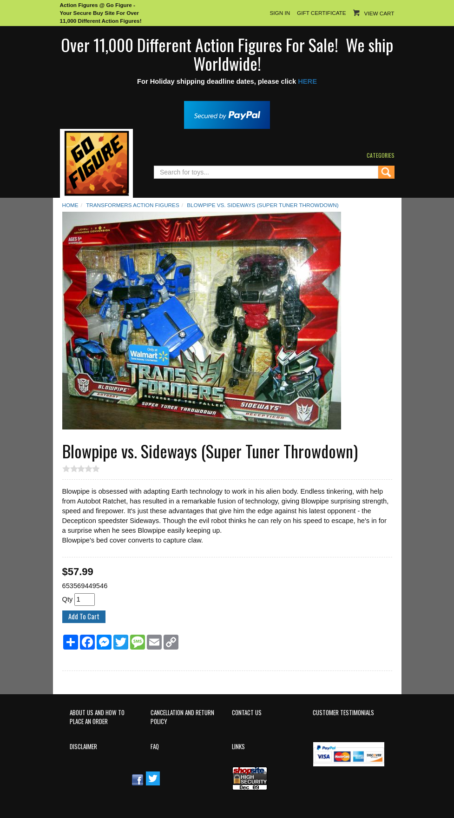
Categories (381, 155)
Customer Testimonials (343, 712)
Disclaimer (83, 746)
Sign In (280, 13)
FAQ (155, 746)
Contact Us (247, 712)
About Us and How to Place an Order (97, 717)
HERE (307, 81)
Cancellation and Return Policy (182, 717)
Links (238, 746)
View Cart (379, 13)
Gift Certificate (321, 13)
